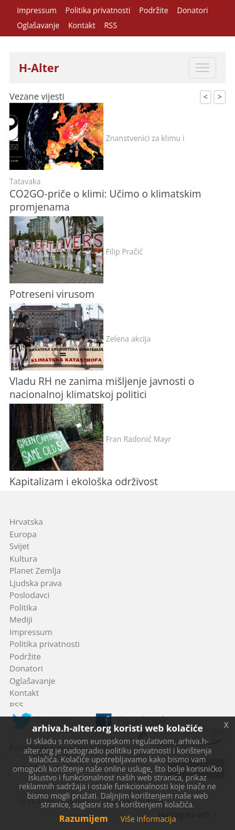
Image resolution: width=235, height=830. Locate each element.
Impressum (36, 10)
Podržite (153, 10)
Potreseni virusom (52, 294)
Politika (23, 607)
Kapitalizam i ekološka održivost (83, 481)
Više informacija (148, 819)
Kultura (23, 558)
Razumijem (83, 818)
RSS (110, 25)
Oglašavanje (38, 25)
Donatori (192, 10)
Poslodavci (29, 595)
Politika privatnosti (97, 10)
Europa (23, 534)
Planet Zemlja (35, 570)
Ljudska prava (35, 583)
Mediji (21, 619)
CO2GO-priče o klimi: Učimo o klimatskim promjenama (105, 200)
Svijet (19, 546)
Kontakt (81, 25)
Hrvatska (26, 521)
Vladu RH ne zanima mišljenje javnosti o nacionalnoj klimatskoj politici (101, 387)
